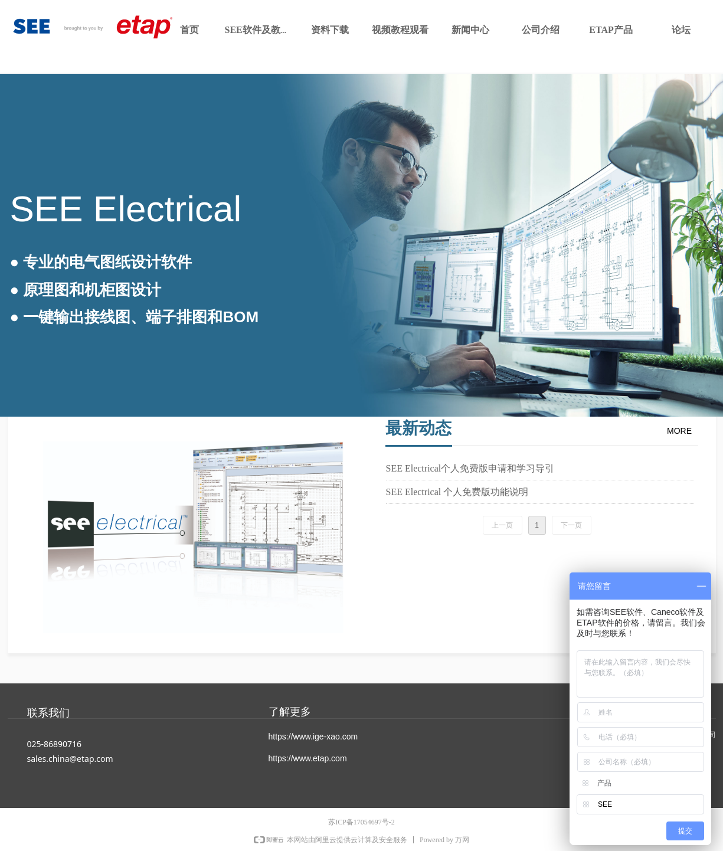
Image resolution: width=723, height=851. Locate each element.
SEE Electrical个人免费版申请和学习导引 (470, 468)
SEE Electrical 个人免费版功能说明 (457, 492)
